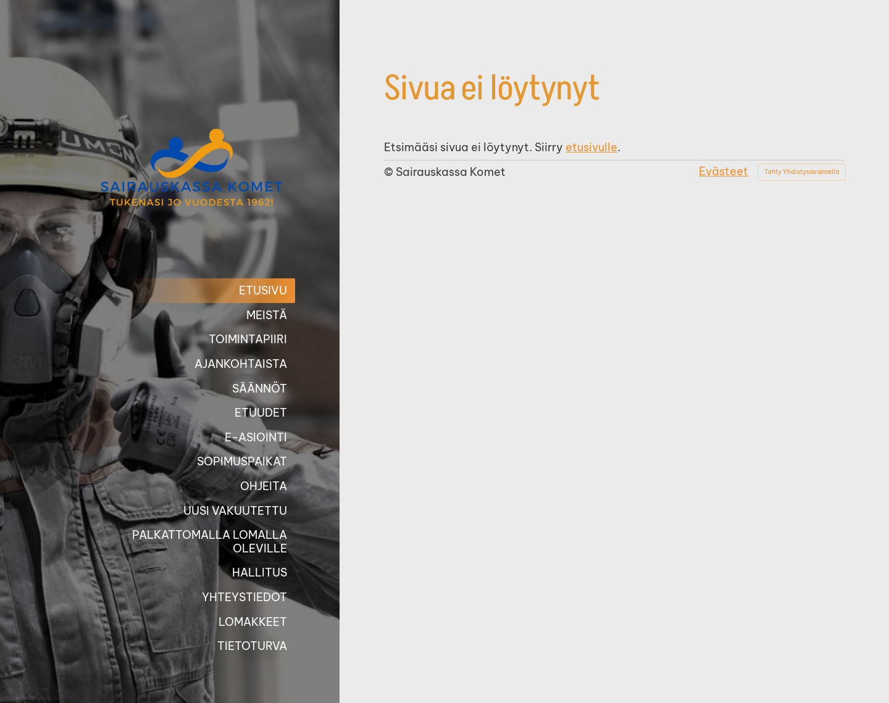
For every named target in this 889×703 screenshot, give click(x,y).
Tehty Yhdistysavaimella (801, 172)
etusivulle (591, 147)
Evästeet (723, 171)
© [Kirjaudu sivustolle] (390, 172)
